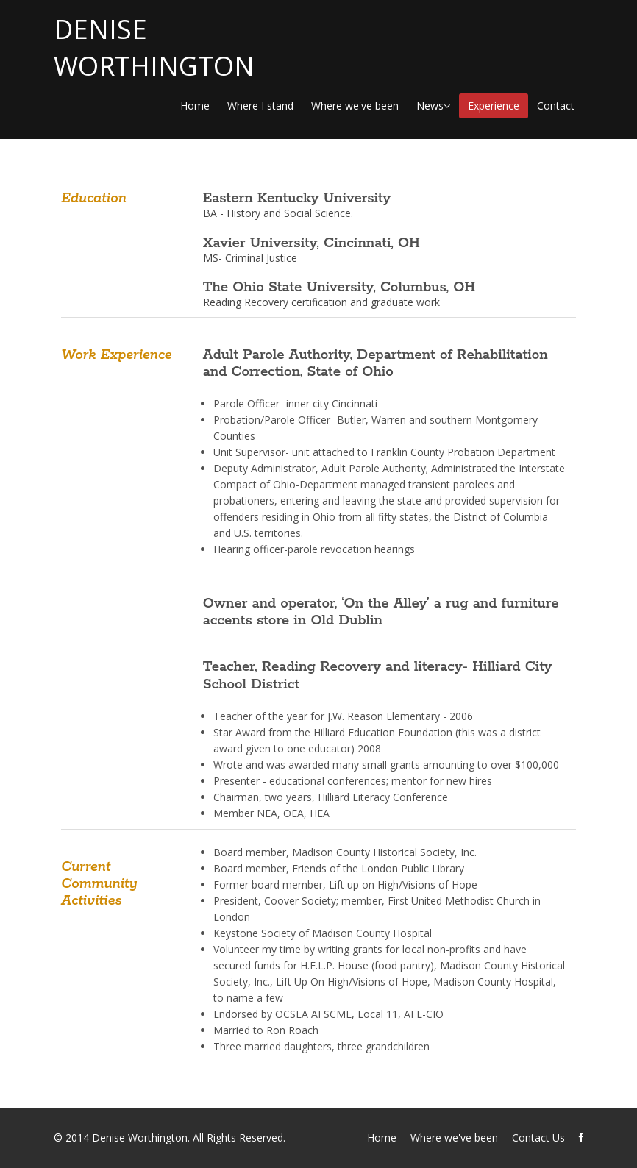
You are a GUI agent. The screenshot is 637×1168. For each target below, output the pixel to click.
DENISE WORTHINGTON (154, 47)
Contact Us (538, 1137)
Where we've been (355, 106)
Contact (555, 106)
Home (195, 106)
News (433, 106)
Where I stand (260, 106)
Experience (493, 106)
